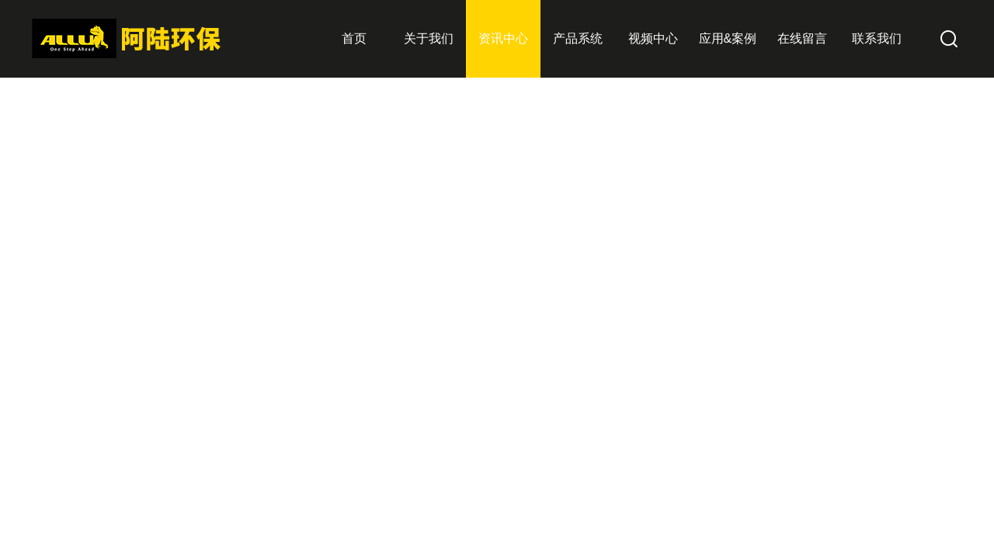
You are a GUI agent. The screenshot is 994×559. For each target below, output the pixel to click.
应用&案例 (728, 38)
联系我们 (877, 38)
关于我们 (429, 38)
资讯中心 (503, 38)
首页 (354, 38)
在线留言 (802, 38)
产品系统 (578, 38)
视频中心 (653, 38)
